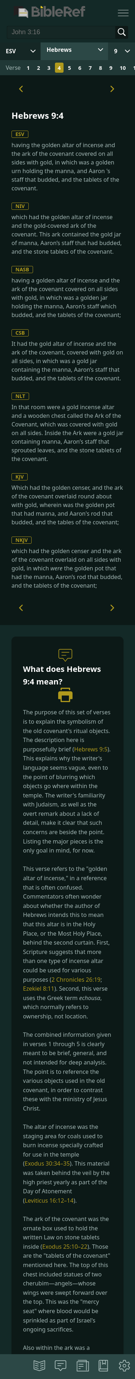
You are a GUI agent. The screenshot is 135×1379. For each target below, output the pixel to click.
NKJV (21, 540)
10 (123, 67)
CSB (20, 332)
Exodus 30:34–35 (47, 1163)
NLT (20, 396)
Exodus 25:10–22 (64, 1247)
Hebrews (59, 50)
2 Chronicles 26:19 (76, 980)
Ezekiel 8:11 (38, 989)
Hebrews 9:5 (91, 749)
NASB (22, 269)
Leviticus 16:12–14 (49, 1200)
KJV (19, 476)
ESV (19, 134)
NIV (20, 206)
